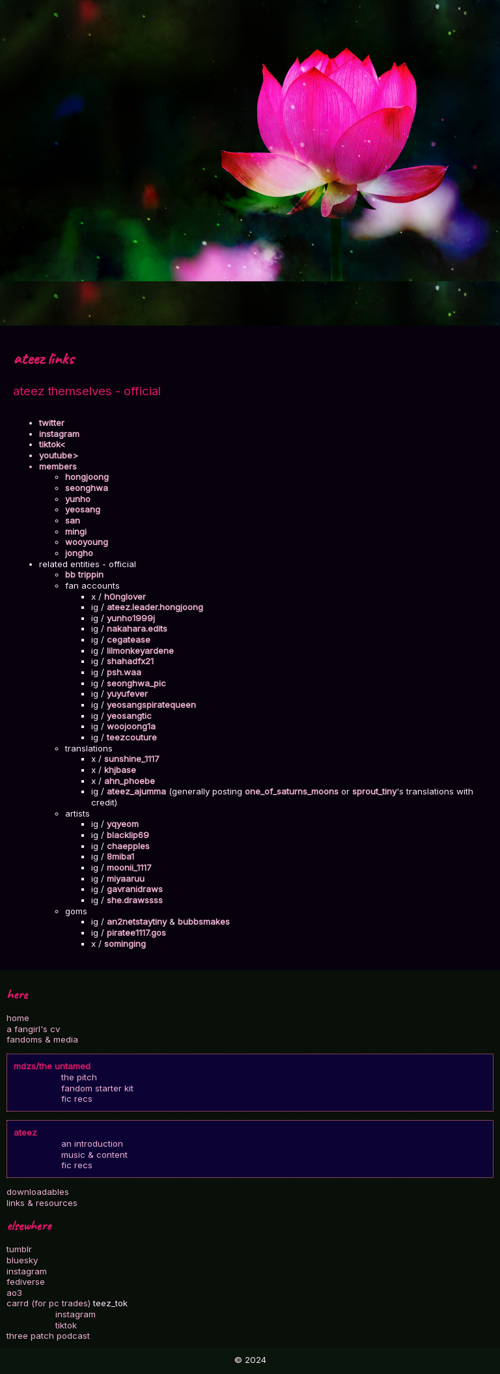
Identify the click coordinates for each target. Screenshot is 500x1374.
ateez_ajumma (136, 791)
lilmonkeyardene (140, 650)
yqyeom (123, 824)
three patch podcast (48, 1335)
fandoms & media (42, 1039)
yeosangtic (129, 715)
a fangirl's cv (33, 1029)
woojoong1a (131, 726)
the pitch (79, 1077)
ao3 (14, 1292)
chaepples (128, 846)
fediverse (26, 1281)
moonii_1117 (129, 867)
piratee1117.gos (136, 932)
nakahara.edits (137, 628)
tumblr (19, 1249)
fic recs (76, 1098)
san (72, 520)
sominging (125, 943)
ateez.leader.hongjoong (155, 607)
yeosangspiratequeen (151, 704)
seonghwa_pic (136, 683)
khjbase (120, 769)
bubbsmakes (204, 921)
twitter (51, 422)
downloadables (38, 1191)
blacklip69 (128, 835)
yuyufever (127, 693)
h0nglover (125, 596)
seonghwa (86, 488)
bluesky (22, 1260)
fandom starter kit (97, 1088)
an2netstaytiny (137, 921)
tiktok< (52, 444)
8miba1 (120, 856)
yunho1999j (131, 618)
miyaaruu (126, 878)
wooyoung (86, 542)
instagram (27, 1271)
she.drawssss (135, 900)
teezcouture (132, 737)
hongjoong (87, 476)
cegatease (128, 639)
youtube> (58, 455)
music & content (94, 1154)
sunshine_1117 (132, 758)
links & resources (42, 1203)
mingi (76, 531)
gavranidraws (135, 889)
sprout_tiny (374, 791)
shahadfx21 (130, 661)
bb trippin (84, 574)
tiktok (66, 1325)
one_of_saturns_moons (292, 791)
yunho (77, 499)
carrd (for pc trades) (48, 1303)
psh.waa (124, 672)
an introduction (92, 1143)
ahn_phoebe (129, 781)
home (18, 1018)
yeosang (82, 509)
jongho (79, 553)
